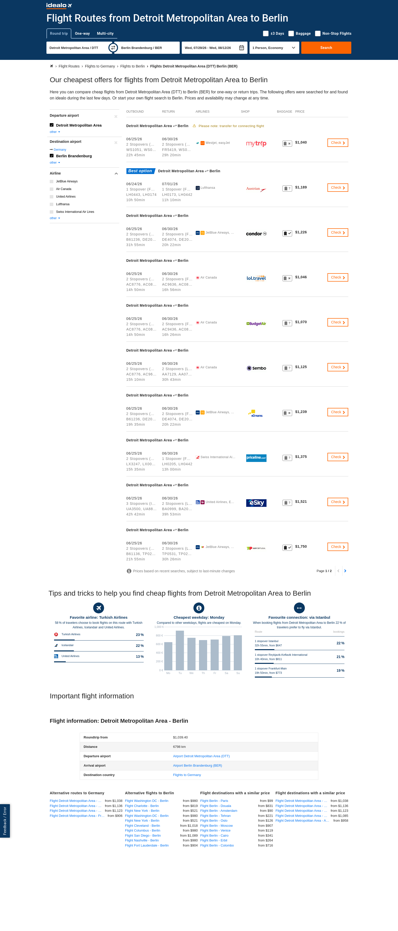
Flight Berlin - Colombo (217, 845)
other (55, 132)
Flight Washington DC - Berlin (147, 801)
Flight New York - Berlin (142, 811)
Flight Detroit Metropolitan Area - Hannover (77, 811)
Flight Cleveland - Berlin (142, 825)
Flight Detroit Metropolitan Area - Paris (303, 816)
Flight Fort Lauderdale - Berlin (147, 845)
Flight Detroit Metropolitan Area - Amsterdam (305, 820)
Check (338, 143)
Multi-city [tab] (105, 33)
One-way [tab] (82, 33)
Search (326, 48)
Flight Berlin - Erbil (213, 840)
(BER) (197, 765)
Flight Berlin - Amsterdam (218, 811)
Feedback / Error (5, 821)
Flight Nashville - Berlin (142, 840)
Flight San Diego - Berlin (143, 835)
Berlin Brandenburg (74, 156)
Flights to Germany (187, 775)
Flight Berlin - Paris (214, 801)
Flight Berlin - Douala (215, 806)
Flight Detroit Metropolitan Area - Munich (77, 801)
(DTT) (201, 756)
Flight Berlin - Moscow (216, 825)
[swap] (113, 48)
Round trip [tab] (59, 33)
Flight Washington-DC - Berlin (147, 816)
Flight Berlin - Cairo (214, 835)
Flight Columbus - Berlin (142, 830)
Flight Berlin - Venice (215, 830)
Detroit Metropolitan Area (79, 125)
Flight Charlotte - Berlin (142, 806)
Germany (60, 149)
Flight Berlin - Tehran (215, 816)
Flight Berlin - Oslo (213, 820)
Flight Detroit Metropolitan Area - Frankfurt (79, 816)
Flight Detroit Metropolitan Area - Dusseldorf (77, 806)
